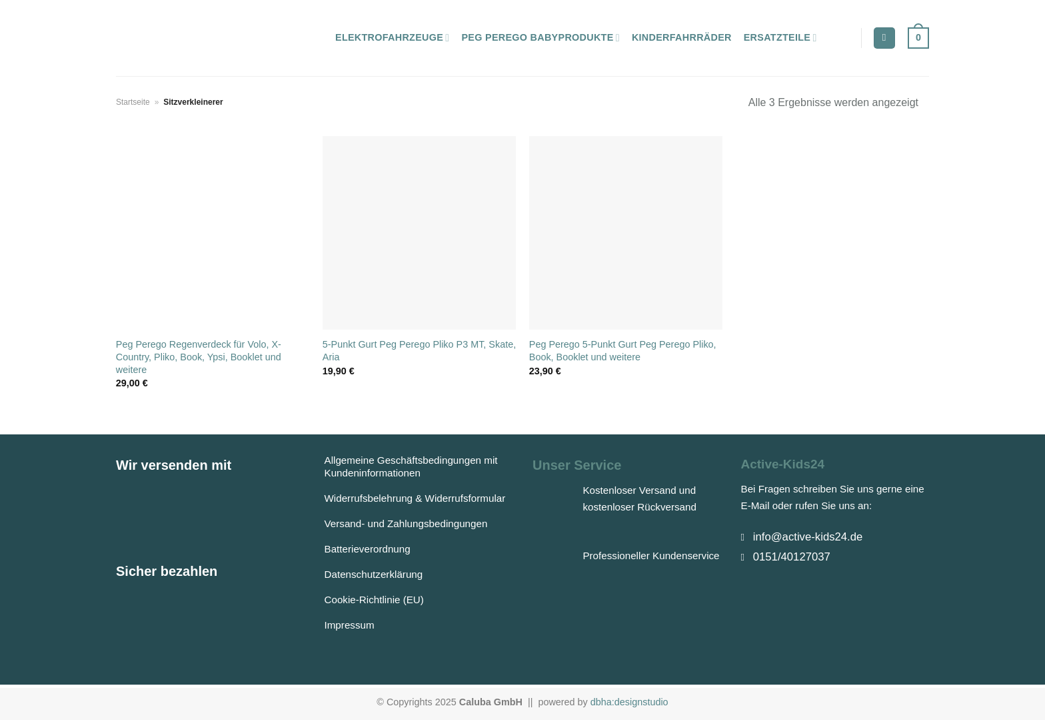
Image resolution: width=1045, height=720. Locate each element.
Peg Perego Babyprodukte (540, 37)
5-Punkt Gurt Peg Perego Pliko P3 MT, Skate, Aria (419, 350)
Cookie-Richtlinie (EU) (374, 599)
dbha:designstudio (629, 702)
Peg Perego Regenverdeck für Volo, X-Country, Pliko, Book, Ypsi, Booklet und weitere (198, 356)
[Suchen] (884, 38)
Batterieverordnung (368, 549)
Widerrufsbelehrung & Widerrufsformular (415, 498)
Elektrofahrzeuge (392, 37)
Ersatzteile (780, 37)
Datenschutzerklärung (374, 574)
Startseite (133, 102)
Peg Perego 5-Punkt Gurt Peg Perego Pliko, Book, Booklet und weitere (622, 350)
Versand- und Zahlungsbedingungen (406, 523)
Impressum (350, 625)
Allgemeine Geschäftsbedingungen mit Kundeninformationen (411, 466)
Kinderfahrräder (682, 37)
